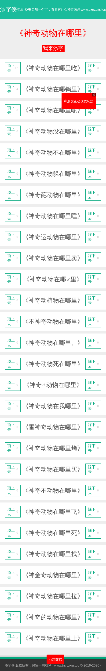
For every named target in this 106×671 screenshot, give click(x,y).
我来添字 (53, 48)
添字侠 (10, 665)
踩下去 (93, 68)
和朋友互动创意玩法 (81, 99)
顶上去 (12, 68)
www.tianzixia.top (66, 665)
